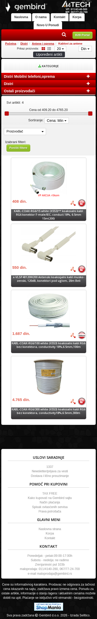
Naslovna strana (50, 529)
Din (85, 49)
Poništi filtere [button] (18, 147)
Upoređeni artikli (49, 54)
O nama (41, 17)
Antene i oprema (43, 43)
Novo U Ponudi (48, 25)
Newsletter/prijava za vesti (50, 471)
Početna (10, 43)
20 (60, 49)
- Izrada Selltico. (79, 615)
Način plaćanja (50, 502)
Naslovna (21, 17)
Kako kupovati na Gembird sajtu (50, 498)
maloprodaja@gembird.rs (54, 573)
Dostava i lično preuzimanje (50, 476)
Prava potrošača (50, 511)
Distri (24, 43)
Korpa (76, 17)
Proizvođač (24, 131)
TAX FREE (49, 493)
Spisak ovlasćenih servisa (50, 507)
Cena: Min (56, 120)
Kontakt (59, 17)
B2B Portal (82, 35)
